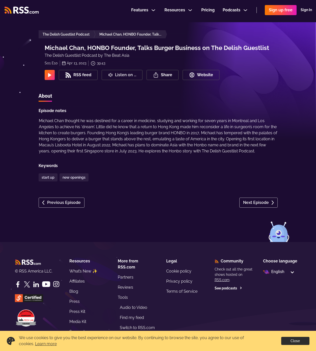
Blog (73, 291)
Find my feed (132, 317)
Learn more (46, 343)
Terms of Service (181, 291)
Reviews (125, 287)
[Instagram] (56, 284)
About (45, 96)
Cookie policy (178, 271)
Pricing (208, 11)
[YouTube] (46, 284)
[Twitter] (27, 284)
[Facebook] (18, 284)
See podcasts (228, 288)
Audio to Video (133, 307)
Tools (123, 297)
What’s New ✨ (83, 271)
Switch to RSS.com (137, 327)
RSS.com (222, 280)
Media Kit (77, 321)
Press (74, 301)
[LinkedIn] (36, 284)
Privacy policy (179, 281)
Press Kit (77, 311)
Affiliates (77, 281)
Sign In (306, 11)
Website (201, 75)
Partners (125, 277)
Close (295, 341)
